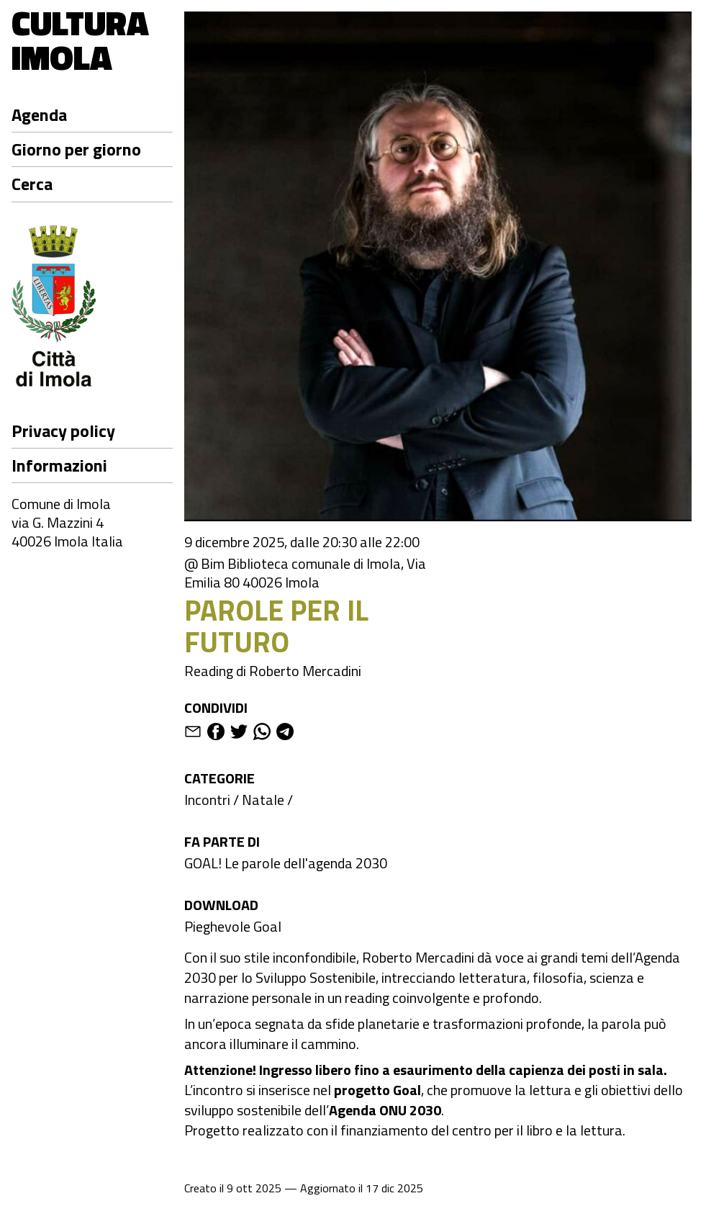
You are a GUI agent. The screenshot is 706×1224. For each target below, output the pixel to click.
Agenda (39, 114)
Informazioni (59, 465)
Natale (263, 799)
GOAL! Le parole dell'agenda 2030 (285, 863)
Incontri (207, 799)
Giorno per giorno (76, 149)
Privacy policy (63, 431)
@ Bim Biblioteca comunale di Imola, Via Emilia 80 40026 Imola (305, 573)
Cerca (32, 184)
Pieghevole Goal (232, 926)
